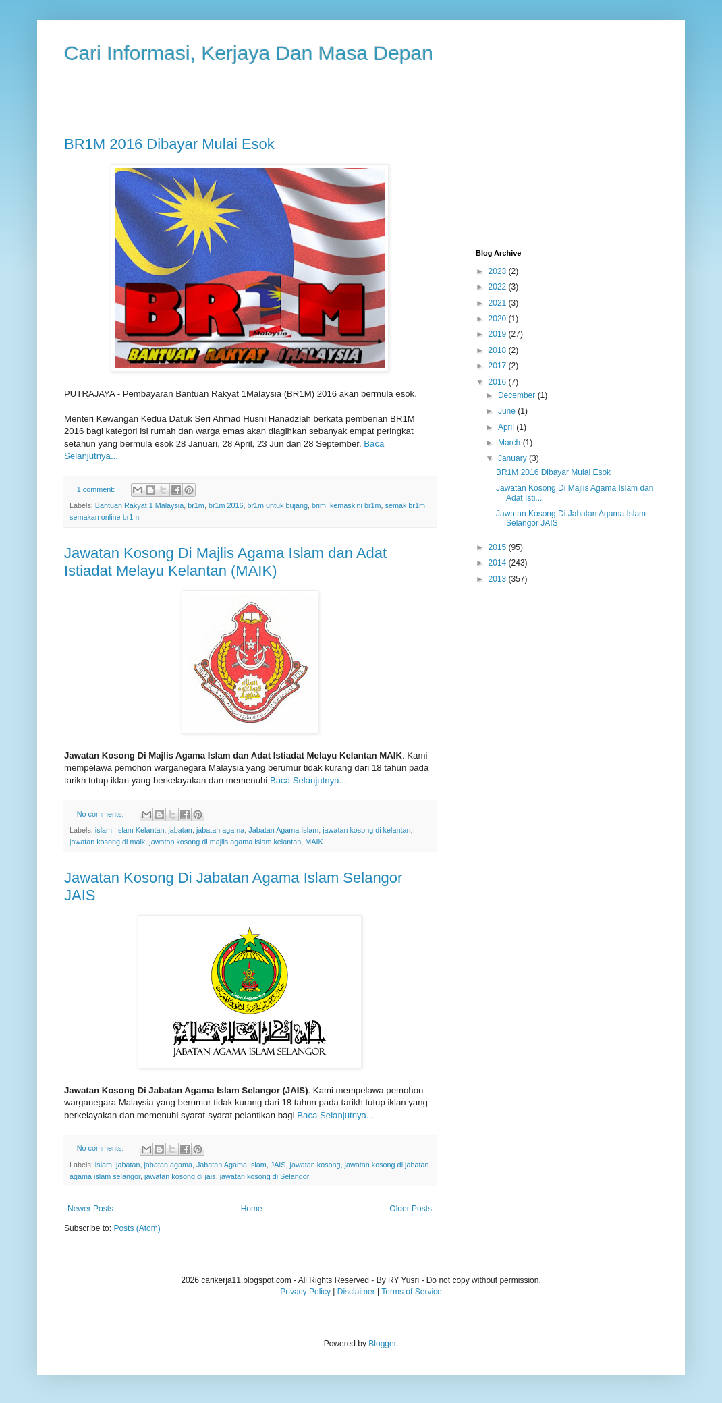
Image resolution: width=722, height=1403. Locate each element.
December (518, 395)
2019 (499, 334)
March (510, 442)
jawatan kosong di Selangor (265, 1176)
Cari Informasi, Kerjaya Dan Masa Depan (248, 53)
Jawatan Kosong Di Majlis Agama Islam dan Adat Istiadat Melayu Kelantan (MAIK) (225, 562)
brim (319, 505)
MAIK (314, 841)
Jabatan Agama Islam (283, 830)
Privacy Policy (305, 1291)
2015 (499, 547)
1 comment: (97, 489)
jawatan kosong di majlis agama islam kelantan (225, 841)
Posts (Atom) (136, 1228)
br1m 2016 (226, 505)
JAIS (278, 1165)
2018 (499, 350)
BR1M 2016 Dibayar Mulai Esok (169, 144)
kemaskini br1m (355, 505)
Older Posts (410, 1208)
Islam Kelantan (140, 830)
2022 (499, 287)
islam (103, 830)
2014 (499, 563)
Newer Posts (90, 1208)
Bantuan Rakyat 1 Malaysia (139, 505)
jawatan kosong (315, 1165)
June (508, 411)
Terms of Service (411, 1291)
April (507, 427)
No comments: (101, 814)
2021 (499, 303)
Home (251, 1208)
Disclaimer (356, 1291)
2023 (499, 271)
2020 (499, 318)
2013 (499, 579)
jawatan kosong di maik (107, 841)
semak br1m (405, 505)
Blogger (382, 1343)
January (513, 458)
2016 (499, 382)
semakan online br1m (104, 517)
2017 (499, 365)
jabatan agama (220, 830)
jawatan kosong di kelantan (366, 830)
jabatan (180, 830)
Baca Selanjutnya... (308, 780)
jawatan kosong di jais (180, 1176)
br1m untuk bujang (278, 505)
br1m (196, 505)
